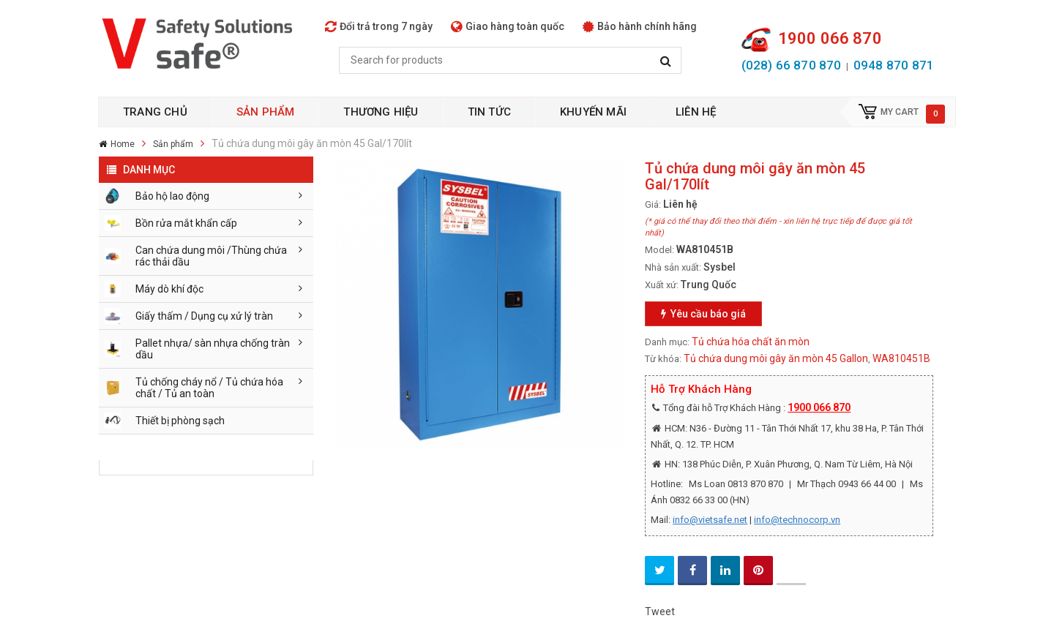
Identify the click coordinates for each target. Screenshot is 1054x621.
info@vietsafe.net (710, 519)
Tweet (660, 611)
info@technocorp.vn (797, 519)
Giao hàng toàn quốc (507, 26)
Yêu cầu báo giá (703, 314)
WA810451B (901, 358)
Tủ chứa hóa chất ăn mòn (751, 341)
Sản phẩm (173, 144)
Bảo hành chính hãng (640, 26)
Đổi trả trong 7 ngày (379, 26)
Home (123, 144)
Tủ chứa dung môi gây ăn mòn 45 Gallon (776, 358)
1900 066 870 (819, 407)
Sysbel (719, 267)
